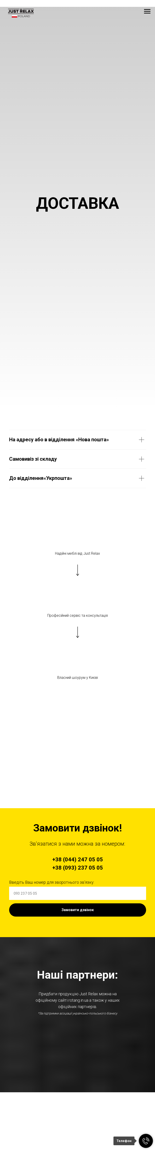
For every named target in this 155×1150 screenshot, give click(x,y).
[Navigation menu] (147, 11)
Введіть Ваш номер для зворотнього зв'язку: (51, 882)
